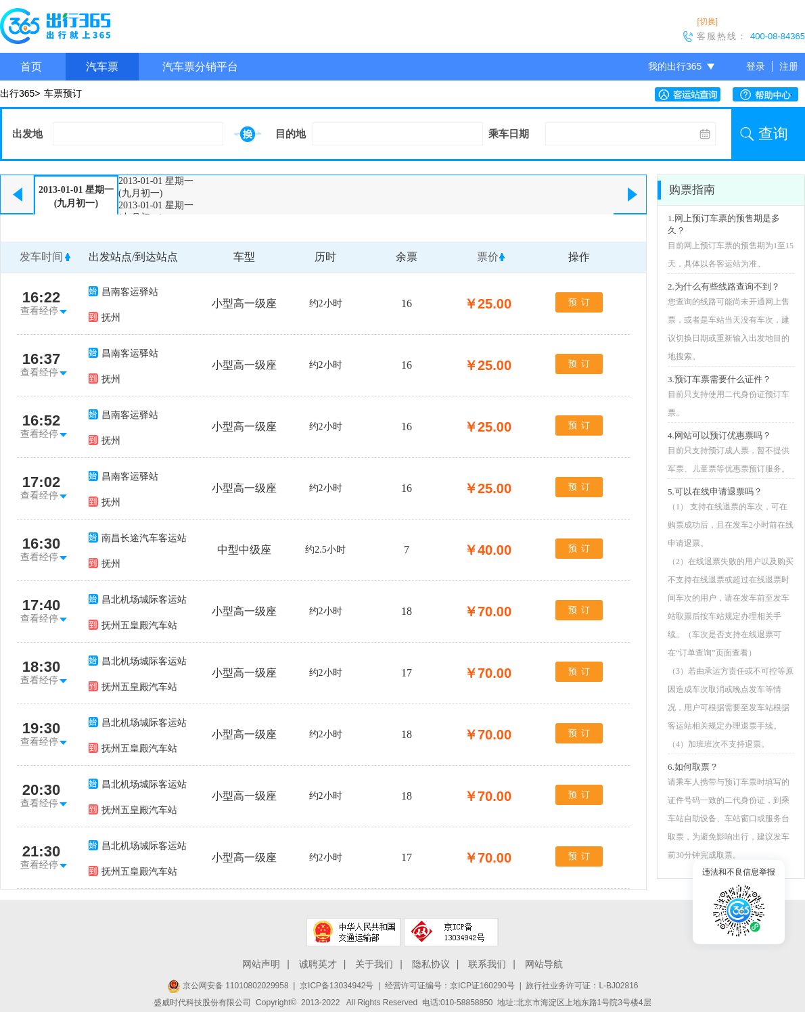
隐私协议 (431, 964)
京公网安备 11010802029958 (228, 985)
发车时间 (41, 256)
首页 (31, 66)
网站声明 (261, 964)
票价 (488, 256)
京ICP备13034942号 (336, 985)
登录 (755, 66)
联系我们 (487, 964)
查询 (773, 133)
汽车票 (102, 66)
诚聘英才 (318, 964)
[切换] (707, 21)
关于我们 (374, 964)
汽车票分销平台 (200, 66)
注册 (788, 66)
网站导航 (544, 964)
